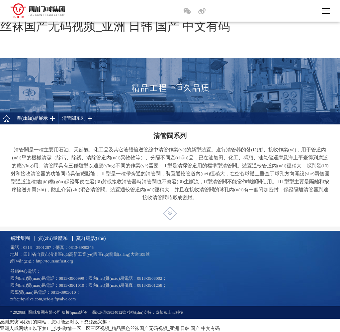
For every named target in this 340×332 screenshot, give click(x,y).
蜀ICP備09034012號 (109, 312)
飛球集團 (20, 238)
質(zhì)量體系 (52, 238)
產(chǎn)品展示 (32, 118)
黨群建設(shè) (91, 238)
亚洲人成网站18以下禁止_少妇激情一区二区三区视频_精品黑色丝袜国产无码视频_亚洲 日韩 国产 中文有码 (110, 328)
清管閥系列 (73, 118)
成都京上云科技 (169, 312)
